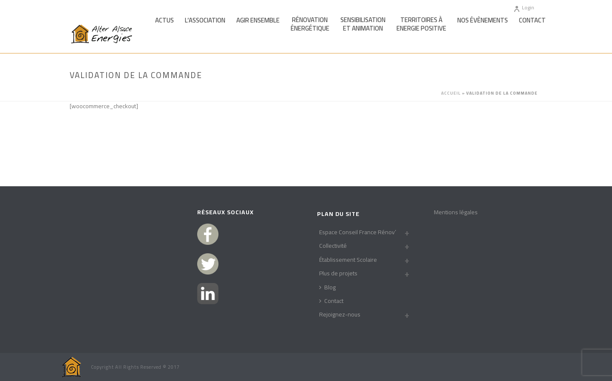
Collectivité (333, 245)
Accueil (451, 93)
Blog (327, 287)
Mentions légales (456, 212)
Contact (532, 20)
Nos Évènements (482, 20)
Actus (164, 20)
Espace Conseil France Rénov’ (357, 232)
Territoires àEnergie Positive (421, 24)
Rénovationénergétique (310, 24)
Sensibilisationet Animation (362, 24)
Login (523, 7)
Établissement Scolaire (348, 259)
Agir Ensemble (258, 20)
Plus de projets (338, 273)
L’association (205, 20)
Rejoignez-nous (339, 314)
